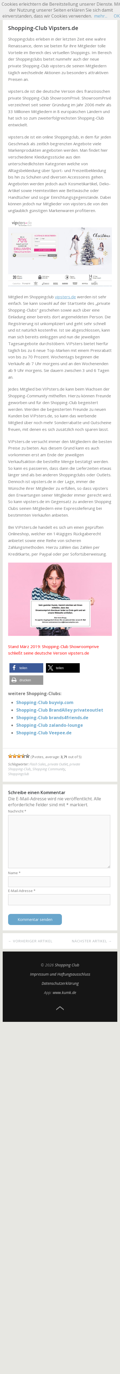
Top (60, 1008)
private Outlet (58, 764)
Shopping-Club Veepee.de (44, 733)
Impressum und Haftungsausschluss (60, 974)
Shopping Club (67, 964)
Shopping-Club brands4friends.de (52, 718)
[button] (26, 668)
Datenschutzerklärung (60, 983)
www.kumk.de (64, 992)
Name (14, 872)
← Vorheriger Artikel (30, 941)
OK (117, 16)
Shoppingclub (18, 773)
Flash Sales (37, 764)
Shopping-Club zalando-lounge (49, 725)
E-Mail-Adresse (21, 890)
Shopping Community (48, 769)
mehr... (100, 16)
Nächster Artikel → (92, 941)
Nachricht (17, 811)
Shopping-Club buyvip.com (45, 702)
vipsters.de (65, 296)
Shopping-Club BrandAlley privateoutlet (59, 710)
